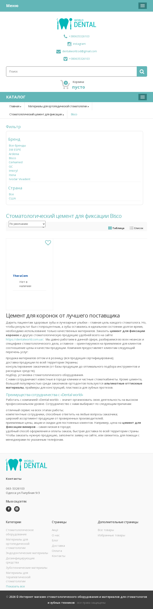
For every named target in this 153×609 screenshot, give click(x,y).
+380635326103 (76, 36)
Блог (55, 540)
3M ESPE (15, 149)
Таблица (116, 228)
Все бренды (17, 145)
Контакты (58, 556)
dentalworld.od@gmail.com (76, 51)
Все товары (106, 530)
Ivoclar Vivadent (19, 179)
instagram (76, 44)
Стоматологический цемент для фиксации (35, 114)
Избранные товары (111, 535)
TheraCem (20, 276)
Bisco (74, 114)
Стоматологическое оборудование (20, 532)
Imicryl (13, 170)
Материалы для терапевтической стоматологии (18, 577)
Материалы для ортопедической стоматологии (57, 106)
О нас (56, 535)
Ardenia (14, 154)
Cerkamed (16, 162)
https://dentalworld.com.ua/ (24, 339)
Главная (14, 106)
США (12, 198)
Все (11, 194)
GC (11, 166)
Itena (12, 175)
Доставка (58, 546)
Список (136, 228)
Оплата (57, 551)
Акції (55, 530)
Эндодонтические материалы (27, 553)
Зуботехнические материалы (26, 568)
